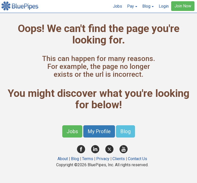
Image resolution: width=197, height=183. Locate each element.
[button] (132, 6)
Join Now (182, 6)
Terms (87, 158)
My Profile (99, 131)
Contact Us (137, 158)
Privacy (102, 158)
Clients (118, 158)
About (62, 158)
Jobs (117, 6)
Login (164, 6)
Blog (125, 131)
